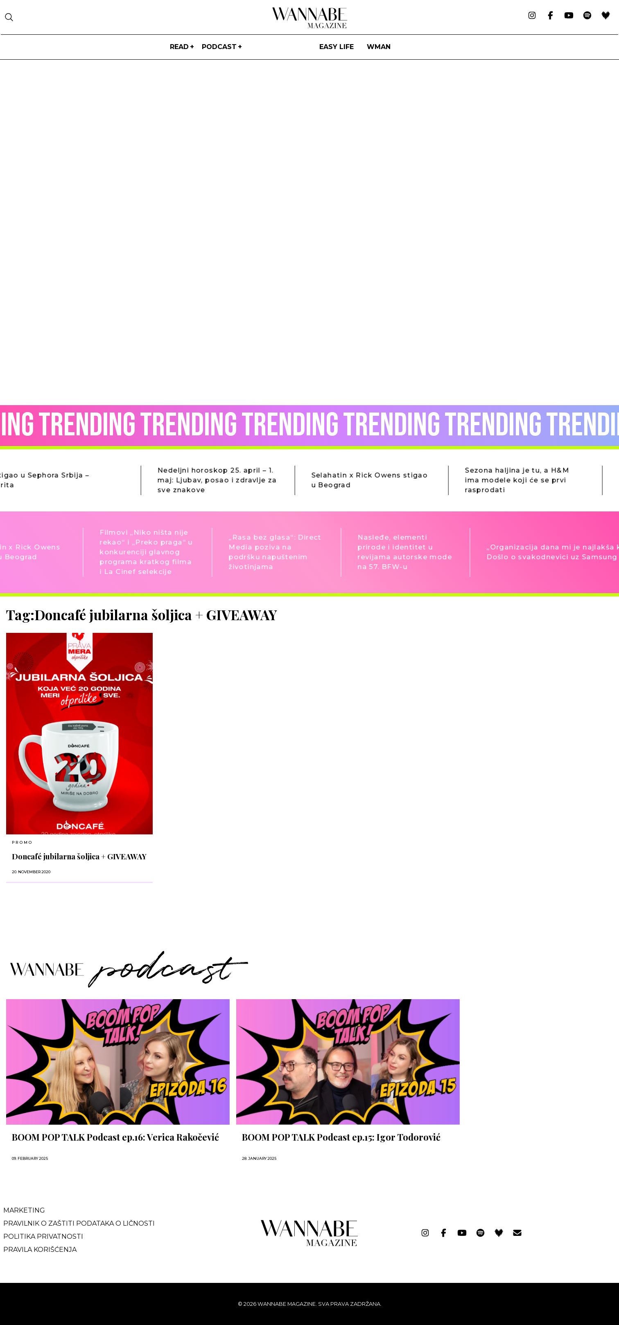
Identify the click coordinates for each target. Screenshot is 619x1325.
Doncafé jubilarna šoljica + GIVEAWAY (79, 856)
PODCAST (219, 47)
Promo (22, 842)
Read (179, 47)
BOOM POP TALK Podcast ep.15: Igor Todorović (341, 1137)
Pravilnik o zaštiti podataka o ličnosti (79, 1223)
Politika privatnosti (43, 1236)
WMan (379, 47)
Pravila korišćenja (40, 1249)
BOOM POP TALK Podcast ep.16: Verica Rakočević (115, 1137)
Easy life (336, 47)
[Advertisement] (527, 664)
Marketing (24, 1210)
